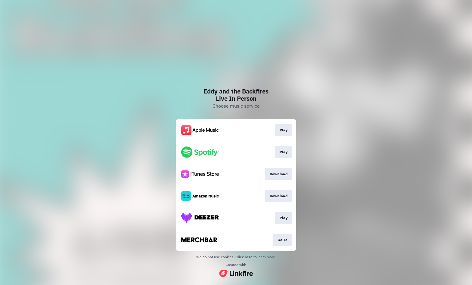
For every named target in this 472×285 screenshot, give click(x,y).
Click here (244, 257)
